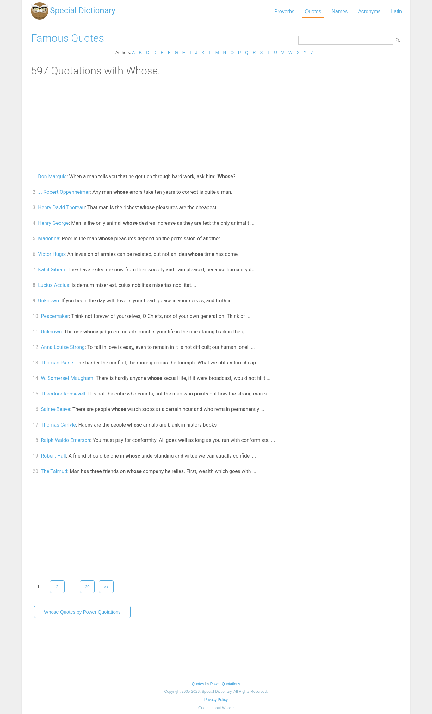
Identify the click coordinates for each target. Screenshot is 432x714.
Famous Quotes (67, 38)
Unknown (48, 301)
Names (339, 11)
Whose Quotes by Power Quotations (82, 612)
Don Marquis (52, 177)
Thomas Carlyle (58, 425)
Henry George (53, 223)
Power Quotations (225, 684)
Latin (396, 11)
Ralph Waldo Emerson (65, 440)
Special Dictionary (82, 10)
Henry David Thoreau (61, 208)
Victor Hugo (51, 254)
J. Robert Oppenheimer (64, 192)
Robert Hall (53, 456)
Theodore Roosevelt (63, 394)
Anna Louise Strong (63, 347)
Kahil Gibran (51, 270)
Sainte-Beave (55, 409)
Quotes (313, 11)
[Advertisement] (216, 124)
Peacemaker (55, 316)
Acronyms (369, 11)
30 (87, 586)
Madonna (48, 239)
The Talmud (54, 471)
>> (106, 586)
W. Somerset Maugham (67, 378)
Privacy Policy (216, 700)
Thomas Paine (57, 363)
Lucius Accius (53, 285)
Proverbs (284, 11)
